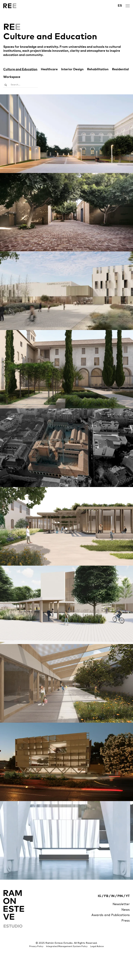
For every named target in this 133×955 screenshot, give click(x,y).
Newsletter (121, 904)
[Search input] (24, 85)
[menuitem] (120, 6)
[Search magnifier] (5, 85)
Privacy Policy (36, 946)
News (125, 909)
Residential (120, 69)
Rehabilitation (98, 69)
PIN (120, 896)
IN (112, 896)
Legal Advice (97, 946)
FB (106, 896)
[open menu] (128, 6)
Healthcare (49, 69)
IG (99, 896)
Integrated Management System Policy (66, 946)
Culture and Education (20, 69)
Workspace (11, 77)
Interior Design (72, 69)
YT (128, 896)
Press (125, 920)
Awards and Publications (110, 915)
